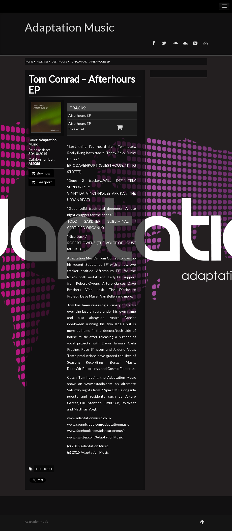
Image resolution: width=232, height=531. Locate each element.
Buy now (41, 173)
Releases (42, 61)
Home (29, 61)
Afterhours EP (79, 115)
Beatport (42, 182)
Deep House (59, 61)
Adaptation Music (69, 27)
